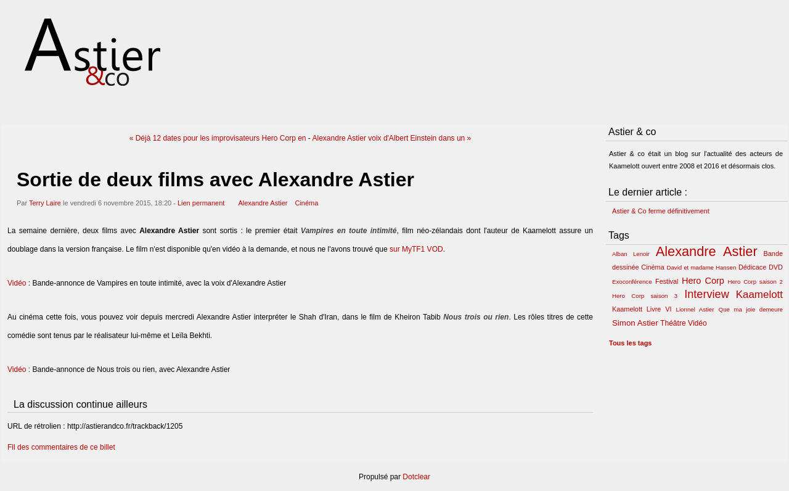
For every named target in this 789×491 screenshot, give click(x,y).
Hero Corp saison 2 (755, 281)
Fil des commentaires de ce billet (61, 447)
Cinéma (306, 203)
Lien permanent (201, 203)
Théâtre (673, 323)
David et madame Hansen (701, 267)
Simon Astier (635, 323)
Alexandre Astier (262, 203)
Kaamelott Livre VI (641, 309)
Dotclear (416, 476)
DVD (776, 267)
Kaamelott (759, 294)
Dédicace (752, 267)
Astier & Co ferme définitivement (660, 211)
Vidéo (16, 283)
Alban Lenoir (631, 253)
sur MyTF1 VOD (416, 249)
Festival (666, 281)
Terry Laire (45, 203)
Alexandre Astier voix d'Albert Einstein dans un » (392, 138)
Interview (706, 294)
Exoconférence (632, 281)
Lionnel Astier (695, 309)
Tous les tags (630, 343)
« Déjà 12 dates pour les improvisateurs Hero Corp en (217, 138)
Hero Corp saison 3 (644, 295)
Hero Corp (703, 281)
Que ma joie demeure (751, 309)
